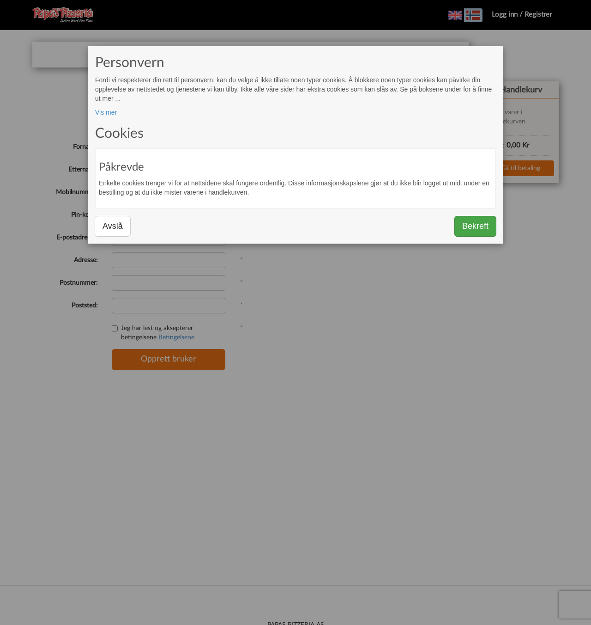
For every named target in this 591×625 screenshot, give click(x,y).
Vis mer (106, 112)
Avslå (113, 226)
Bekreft (475, 226)
